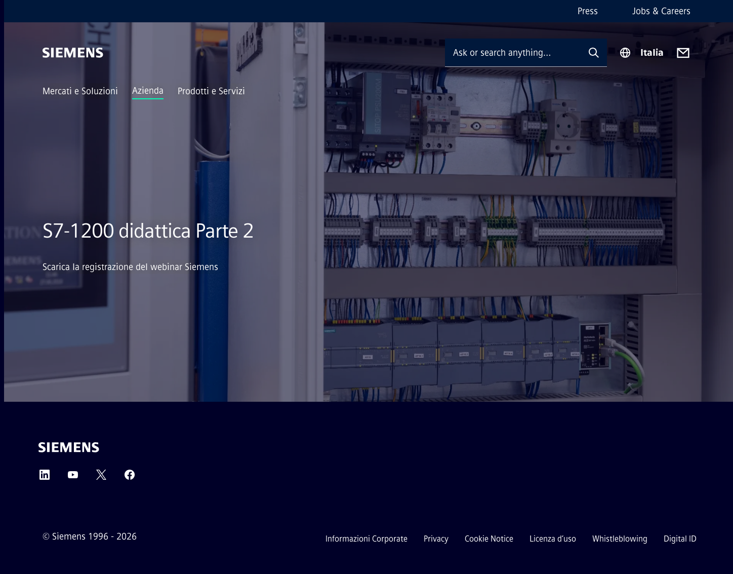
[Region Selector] (641, 53)
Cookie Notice (489, 539)
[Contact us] (683, 53)
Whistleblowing (619, 539)
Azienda (148, 90)
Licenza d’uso (553, 539)
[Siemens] (73, 53)
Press (588, 11)
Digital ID (680, 539)
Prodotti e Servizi (211, 91)
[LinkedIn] (44, 478)
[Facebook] (130, 478)
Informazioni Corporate (366, 539)
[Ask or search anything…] (513, 52)
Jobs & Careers (661, 11)
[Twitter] (101, 478)
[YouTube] (73, 478)
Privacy (436, 539)
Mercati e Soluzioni (80, 91)
